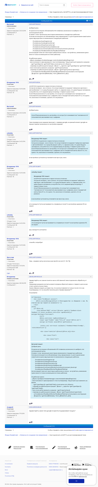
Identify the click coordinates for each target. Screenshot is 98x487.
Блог (6, 470)
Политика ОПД (9, 476)
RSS (89, 20)
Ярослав (10, 257)
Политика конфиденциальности (37, 467)
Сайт (8, 273)
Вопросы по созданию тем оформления (33, 12)
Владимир (11, 277)
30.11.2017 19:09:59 (35, 106)
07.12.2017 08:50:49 (35, 215)
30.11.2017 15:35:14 (34, 82)
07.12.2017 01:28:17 (35, 166)
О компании (9, 463)
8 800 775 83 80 (54, 463)
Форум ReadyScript (11, 12)
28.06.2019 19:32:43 (35, 276)
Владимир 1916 (13, 82)
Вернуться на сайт (27, 5)
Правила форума (32, 463)
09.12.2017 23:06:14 (35, 257)
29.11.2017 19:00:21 (34, 24)
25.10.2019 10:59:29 (35, 407)
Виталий (10, 24)
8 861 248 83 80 (53, 467)
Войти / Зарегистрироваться (82, 5)
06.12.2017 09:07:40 (35, 133)
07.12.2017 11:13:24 (34, 238)
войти (74, 17)
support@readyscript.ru (56, 470)
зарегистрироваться (86, 17)
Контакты (8, 467)
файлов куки (83, 476)
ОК (76, 481)
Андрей (10, 407)
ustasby (10, 133)
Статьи (7, 473)
